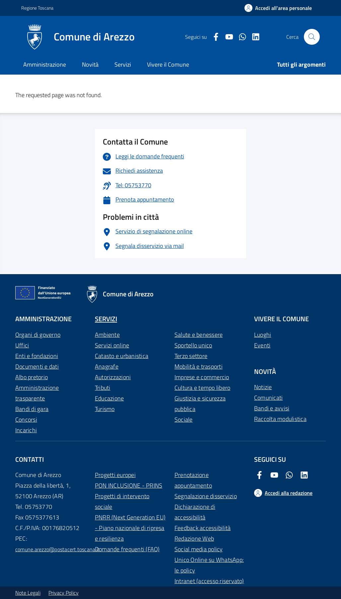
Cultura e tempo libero (202, 387)
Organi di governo (37, 334)
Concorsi (26, 419)
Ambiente (107, 334)
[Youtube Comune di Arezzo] (226, 37)
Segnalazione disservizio (205, 496)
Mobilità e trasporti (198, 366)
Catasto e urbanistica (121, 355)
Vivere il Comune (168, 64)
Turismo (105, 408)
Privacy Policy (63, 593)
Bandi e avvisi (271, 408)
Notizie (263, 387)
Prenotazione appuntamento (193, 480)
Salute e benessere (198, 334)
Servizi (122, 64)
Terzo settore (190, 355)
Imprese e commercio (201, 377)
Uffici (22, 345)
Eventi (262, 345)
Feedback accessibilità (202, 527)
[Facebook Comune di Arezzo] (213, 37)
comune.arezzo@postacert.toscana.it (57, 549)
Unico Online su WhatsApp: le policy (209, 565)
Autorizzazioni (113, 377)
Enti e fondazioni (36, 355)
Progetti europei (115, 474)
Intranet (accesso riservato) (209, 580)
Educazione (109, 398)
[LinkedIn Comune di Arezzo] (253, 37)
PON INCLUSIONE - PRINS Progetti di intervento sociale (128, 496)
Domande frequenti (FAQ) (127, 549)
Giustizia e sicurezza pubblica (200, 403)
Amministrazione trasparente (37, 393)
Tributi (102, 387)
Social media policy (198, 549)
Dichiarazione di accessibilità (194, 512)
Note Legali (27, 593)
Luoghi (262, 334)
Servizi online (112, 345)
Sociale (183, 419)
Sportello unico (193, 345)
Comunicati (268, 397)
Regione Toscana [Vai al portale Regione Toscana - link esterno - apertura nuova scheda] (37, 7)
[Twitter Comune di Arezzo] (239, 37)
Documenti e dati (37, 366)
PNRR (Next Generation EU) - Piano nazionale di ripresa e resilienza (130, 528)
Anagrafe (106, 366)
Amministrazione (44, 64)
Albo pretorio (31, 377)
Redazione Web (194, 538)
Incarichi (26, 430)
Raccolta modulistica (280, 418)
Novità (90, 64)
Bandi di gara (31, 408)
